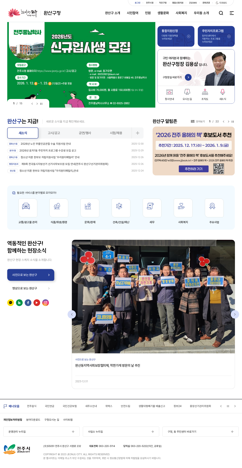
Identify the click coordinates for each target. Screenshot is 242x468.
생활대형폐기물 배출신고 (152, 406)
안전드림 (125, 406)
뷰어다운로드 (33, 419)
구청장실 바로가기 (177, 77)
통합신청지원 (177, 3)
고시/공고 (54, 133)
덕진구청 (163, 3)
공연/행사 (85, 133)
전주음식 (31, 406)
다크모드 (223, 3)
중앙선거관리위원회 (200, 406)
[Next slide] (37, 104)
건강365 (193, 3)
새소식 (23, 133)
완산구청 (34, 12)
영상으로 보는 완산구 (24, 288)
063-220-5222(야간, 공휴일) (146, 446)
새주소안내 (91, 406)
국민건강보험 (70, 406)
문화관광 (206, 3)
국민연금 (49, 406)
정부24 (178, 406)
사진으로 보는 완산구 (24, 275)
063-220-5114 (107, 446)
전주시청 (149, 3)
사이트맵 (68, 419)
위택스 (108, 406)
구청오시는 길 (51, 419)
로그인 (137, 3)
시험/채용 (116, 133)
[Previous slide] (33, 104)
